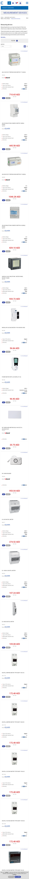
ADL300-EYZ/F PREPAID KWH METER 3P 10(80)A (14, 174)
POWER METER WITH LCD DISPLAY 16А (11, 377)
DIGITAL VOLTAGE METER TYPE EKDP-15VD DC (13, 820)
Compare (8, 98)
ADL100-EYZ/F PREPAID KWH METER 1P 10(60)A (14, 72)
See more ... (3, 37)
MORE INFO (11, 876)
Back (27, 18)
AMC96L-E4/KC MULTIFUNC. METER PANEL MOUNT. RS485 (12, 277)
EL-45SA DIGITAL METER (8, 621)
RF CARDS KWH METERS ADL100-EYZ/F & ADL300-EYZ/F (12, 428)
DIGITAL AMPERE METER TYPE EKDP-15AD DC (13, 722)
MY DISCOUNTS (12, 3)
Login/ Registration (20, 3)
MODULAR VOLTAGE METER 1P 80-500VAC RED (13, 327)
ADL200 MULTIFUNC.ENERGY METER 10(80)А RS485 (13, 124)
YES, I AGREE (17, 876)
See (3, 98)
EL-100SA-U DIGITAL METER (9, 570)
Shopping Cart (16, 3)
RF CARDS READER (6, 473)
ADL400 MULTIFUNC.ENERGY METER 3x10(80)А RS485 (13, 226)
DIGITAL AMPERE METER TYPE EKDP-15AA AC (13, 672)
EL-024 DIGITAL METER (7, 519)
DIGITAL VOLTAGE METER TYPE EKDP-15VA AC (13, 771)
